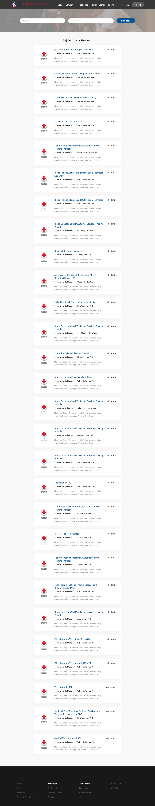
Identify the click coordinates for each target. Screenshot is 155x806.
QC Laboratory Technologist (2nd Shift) (73, 49)
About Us (21, 793)
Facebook (118, 783)
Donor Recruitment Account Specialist (72, 353)
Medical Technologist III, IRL (67, 738)
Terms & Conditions (25, 797)
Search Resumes (55, 793)
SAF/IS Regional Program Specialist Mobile (75, 302)
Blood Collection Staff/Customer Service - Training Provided (78, 225)
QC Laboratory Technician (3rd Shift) (72, 639)
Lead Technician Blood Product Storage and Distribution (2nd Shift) (75, 586)
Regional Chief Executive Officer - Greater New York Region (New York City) (77, 712)
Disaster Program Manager (67, 534)
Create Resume (85, 793)
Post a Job (52, 788)
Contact (20, 788)
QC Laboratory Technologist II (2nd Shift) (74, 663)
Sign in (125, 5)
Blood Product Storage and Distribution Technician (78, 200)
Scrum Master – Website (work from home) (75, 97)
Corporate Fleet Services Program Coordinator (77, 73)
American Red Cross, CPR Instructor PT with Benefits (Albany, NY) (75, 276)
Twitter (117, 788)
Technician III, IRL (62, 482)
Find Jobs (125, 21)
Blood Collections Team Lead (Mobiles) (73, 377)
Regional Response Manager (68, 251)
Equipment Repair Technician (68, 121)
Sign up (137, 5)
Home (19, 783)
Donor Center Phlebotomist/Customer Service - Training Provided (77, 147)
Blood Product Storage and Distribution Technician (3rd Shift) (78, 174)
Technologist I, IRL (63, 687)
